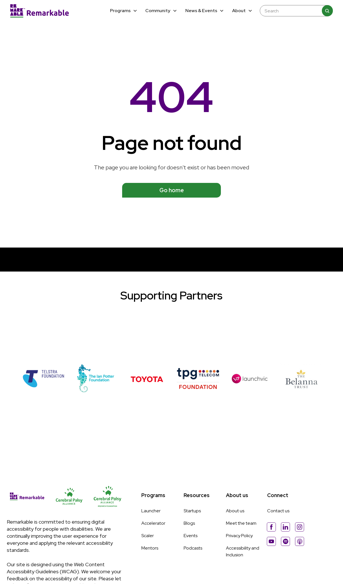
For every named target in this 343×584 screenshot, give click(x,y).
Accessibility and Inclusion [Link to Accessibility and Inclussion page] (242, 551)
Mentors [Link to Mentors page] (149, 548)
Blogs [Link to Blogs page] (189, 523)
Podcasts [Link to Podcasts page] (193, 548)
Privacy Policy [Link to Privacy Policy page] (239, 536)
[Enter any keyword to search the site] (293, 11)
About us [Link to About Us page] (235, 511)
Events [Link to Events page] (190, 536)
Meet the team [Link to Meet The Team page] (241, 523)
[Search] (327, 10)
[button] (123, 11)
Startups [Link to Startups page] (192, 511)
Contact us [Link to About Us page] (278, 511)
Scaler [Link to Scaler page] (147, 536)
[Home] (39, 10)
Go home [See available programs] (171, 190)
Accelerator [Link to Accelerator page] (153, 523)
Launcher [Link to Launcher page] (150, 511)
